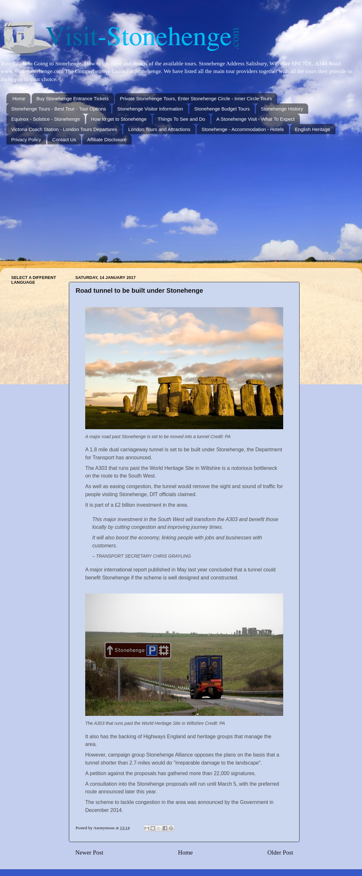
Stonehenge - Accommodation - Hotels (243, 129)
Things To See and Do (181, 119)
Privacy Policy (26, 139)
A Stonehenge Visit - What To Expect (255, 119)
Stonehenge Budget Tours (222, 108)
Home (18, 98)
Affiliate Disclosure (107, 139)
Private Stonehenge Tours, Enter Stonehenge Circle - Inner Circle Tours (196, 98)
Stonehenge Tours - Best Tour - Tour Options (58, 108)
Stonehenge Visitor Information (150, 108)
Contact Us (64, 139)
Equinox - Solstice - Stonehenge (45, 119)
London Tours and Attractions (159, 129)
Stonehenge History (282, 108)
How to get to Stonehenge (118, 119)
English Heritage (312, 129)
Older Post (280, 852)
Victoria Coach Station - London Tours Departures (64, 129)
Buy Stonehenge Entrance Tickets (73, 98)
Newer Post (89, 852)
